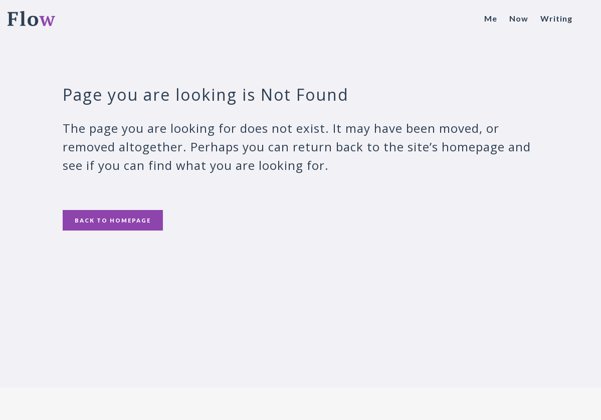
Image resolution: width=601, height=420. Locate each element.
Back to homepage (113, 220)
